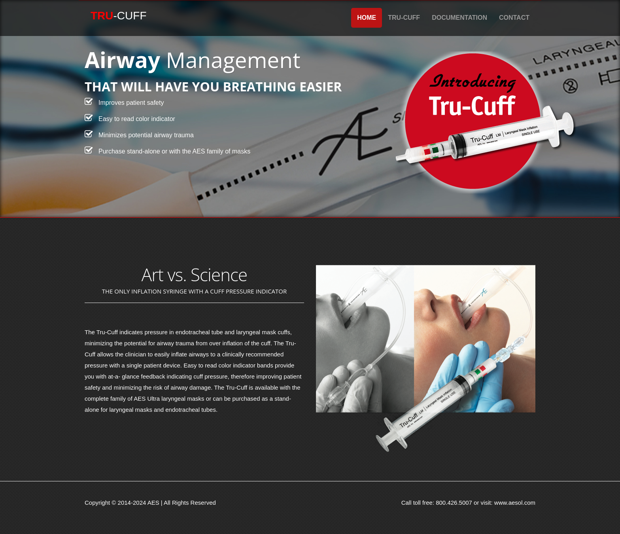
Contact (514, 17)
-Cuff (119, 15)
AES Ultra (147, 398)
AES (153, 502)
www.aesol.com (514, 502)
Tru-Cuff (404, 17)
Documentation (459, 17)
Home (366, 17)
